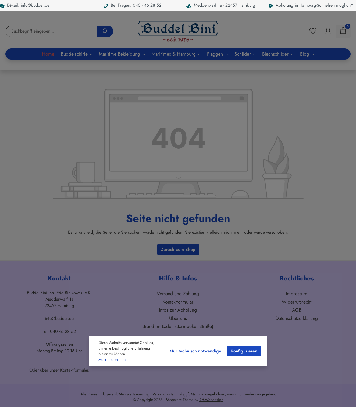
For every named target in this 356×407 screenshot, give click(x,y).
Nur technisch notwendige (195, 351)
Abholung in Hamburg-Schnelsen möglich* (310, 5)
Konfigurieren (243, 351)
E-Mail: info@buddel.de (24, 5)
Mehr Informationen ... (116, 359)
